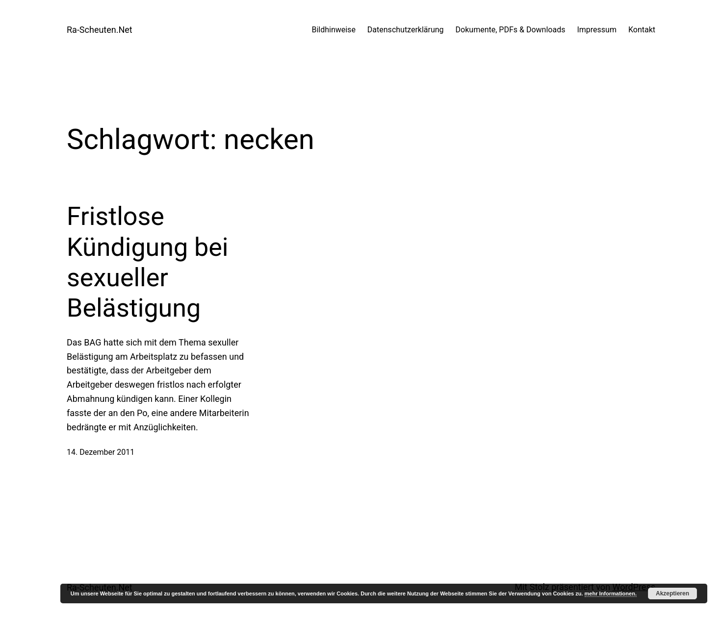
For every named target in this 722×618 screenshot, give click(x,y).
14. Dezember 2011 (100, 452)
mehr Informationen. (611, 593)
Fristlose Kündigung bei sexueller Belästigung (148, 262)
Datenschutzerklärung (405, 29)
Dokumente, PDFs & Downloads (511, 29)
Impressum (597, 29)
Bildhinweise (333, 29)
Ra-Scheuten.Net (99, 30)
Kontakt (641, 29)
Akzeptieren (672, 593)
